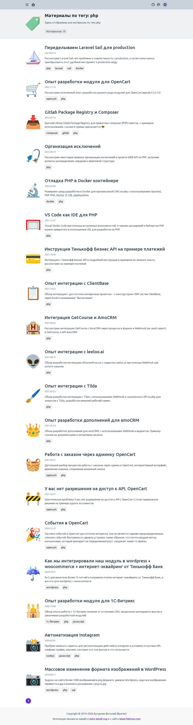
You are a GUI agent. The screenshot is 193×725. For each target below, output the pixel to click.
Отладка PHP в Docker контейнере (81, 180)
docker (80, 68)
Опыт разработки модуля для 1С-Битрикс (90, 600)
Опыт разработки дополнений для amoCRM (92, 420)
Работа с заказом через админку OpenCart (90, 454)
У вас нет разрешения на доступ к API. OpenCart (96, 488)
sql (73, 690)
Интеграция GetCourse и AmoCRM (81, 317)
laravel (59, 68)
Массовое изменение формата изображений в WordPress (105, 669)
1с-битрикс (53, 621)
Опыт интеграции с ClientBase (77, 283)
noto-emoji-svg (98, 718)
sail (69, 68)
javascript (78, 621)
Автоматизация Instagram (72, 634)
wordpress (52, 587)
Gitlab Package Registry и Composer (82, 112)
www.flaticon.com (129, 718)
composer (52, 133)
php (48, 68)
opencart (51, 98)
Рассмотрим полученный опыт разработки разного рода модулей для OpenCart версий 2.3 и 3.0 (102, 92)
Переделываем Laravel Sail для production (90, 47)
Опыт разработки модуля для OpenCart (88, 81)
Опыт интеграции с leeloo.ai (74, 351)
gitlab (65, 133)
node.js (50, 655)
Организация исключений (73, 146)
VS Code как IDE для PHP (71, 214)
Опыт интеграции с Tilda (71, 385)
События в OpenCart (66, 522)
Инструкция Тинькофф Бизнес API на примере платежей (105, 249)
